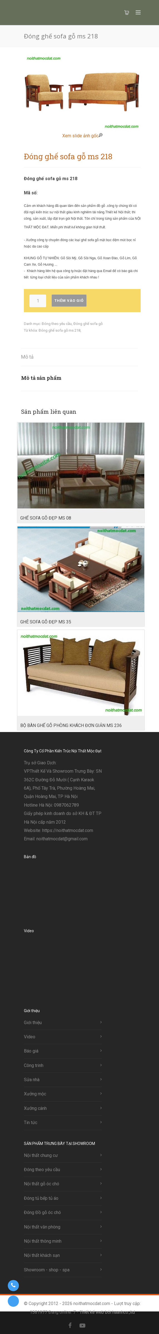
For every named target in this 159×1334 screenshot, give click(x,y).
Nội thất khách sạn (42, 1255)
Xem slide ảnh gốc (82, 135)
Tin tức (30, 1122)
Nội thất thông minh (42, 1241)
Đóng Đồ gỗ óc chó (42, 1212)
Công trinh (33, 1065)
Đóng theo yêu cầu (57, 324)
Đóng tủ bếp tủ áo (41, 1198)
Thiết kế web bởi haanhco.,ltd (107, 1312)
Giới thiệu (33, 1022)
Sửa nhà (31, 1079)
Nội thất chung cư (41, 1155)
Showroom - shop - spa (46, 1269)
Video (29, 1036)
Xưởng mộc (35, 1093)
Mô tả (27, 357)
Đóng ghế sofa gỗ (88, 324)
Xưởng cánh (35, 1108)
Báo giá (31, 1051)
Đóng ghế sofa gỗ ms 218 (59, 330)
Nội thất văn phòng (42, 1227)
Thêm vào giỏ (69, 300)
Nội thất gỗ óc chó (41, 1183)
